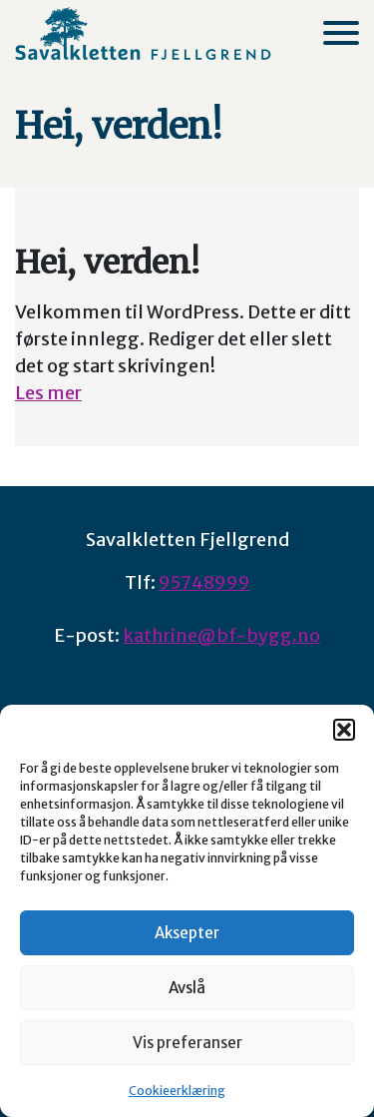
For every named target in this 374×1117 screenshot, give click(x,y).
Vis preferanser (187, 1042)
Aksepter (187, 932)
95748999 (204, 582)
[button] (344, 730)
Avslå (187, 987)
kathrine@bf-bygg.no (221, 635)
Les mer (48, 392)
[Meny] (341, 33)
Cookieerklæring (177, 1090)
